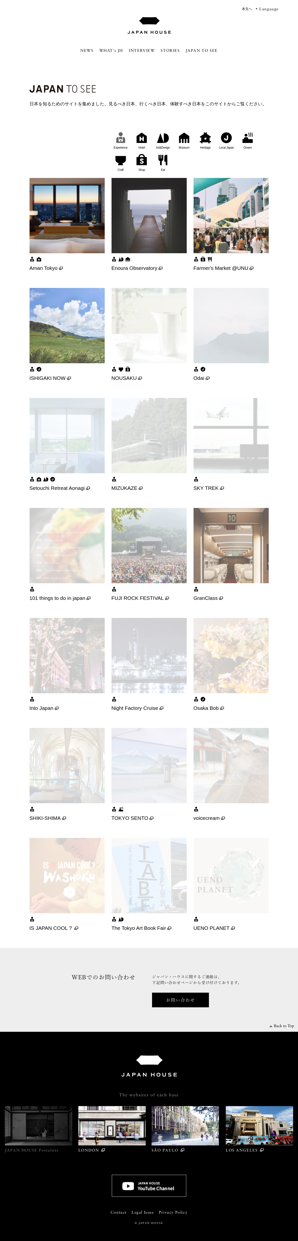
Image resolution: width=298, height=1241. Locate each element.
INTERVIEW (142, 50)
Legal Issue (143, 1212)
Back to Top (284, 1025)
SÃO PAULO (185, 1129)
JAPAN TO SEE (202, 50)
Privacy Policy (173, 1212)
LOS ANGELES (259, 1129)
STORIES (170, 50)
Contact (119, 1212)
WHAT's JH (111, 50)
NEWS (86, 50)
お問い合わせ (180, 999)
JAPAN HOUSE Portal (38, 1129)
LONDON (112, 1129)
